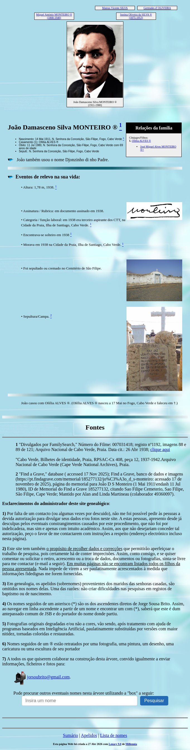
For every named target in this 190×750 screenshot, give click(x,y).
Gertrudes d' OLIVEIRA (157, 7)
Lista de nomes (113, 735)
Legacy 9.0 (115, 744)
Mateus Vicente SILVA (115, 7)
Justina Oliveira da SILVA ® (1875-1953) (136, 16)
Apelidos (89, 735)
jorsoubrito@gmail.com (41, 677)
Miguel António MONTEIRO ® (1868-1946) (54, 16)
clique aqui (160, 449)
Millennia (131, 744)
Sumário (70, 735)
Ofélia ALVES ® (141, 140)
